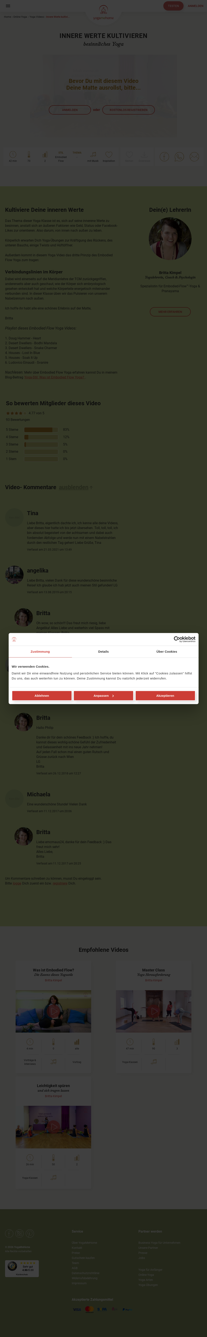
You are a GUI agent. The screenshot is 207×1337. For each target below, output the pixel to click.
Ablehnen (42, 695)
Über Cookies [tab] (167, 651)
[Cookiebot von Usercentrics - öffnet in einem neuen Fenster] (176, 639)
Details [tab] (103, 651)
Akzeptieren (165, 695)
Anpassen (103, 695)
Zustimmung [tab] (40, 651)
